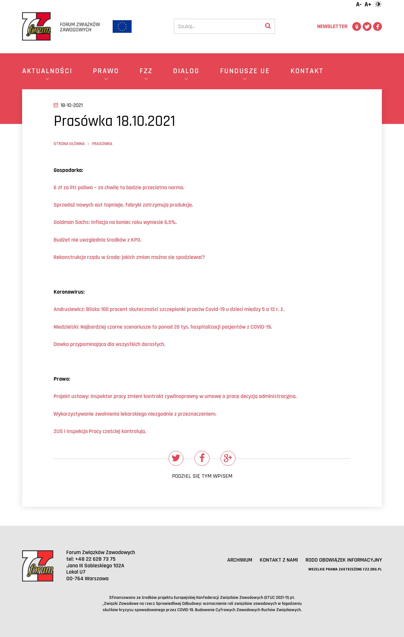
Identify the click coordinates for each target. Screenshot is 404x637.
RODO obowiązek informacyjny (343, 560)
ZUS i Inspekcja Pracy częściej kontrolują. (100, 431)
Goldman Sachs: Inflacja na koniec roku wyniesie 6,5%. (115, 222)
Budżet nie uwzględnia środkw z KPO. (97, 239)
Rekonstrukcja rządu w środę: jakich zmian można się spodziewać (129, 257)
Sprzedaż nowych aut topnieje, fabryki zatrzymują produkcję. (123, 204)
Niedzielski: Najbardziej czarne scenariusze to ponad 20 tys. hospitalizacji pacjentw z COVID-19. (163, 326)
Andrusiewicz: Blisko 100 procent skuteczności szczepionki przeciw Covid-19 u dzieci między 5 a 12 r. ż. (169, 309)
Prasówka (102, 144)
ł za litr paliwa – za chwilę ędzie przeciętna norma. (119, 187)
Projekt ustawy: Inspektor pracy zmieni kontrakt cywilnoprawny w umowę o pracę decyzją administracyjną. (175, 396)
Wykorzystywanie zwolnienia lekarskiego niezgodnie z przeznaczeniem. (135, 414)
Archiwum (239, 560)
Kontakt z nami (278, 560)
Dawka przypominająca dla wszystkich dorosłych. (109, 344)
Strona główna (69, 144)
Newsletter (332, 26)
